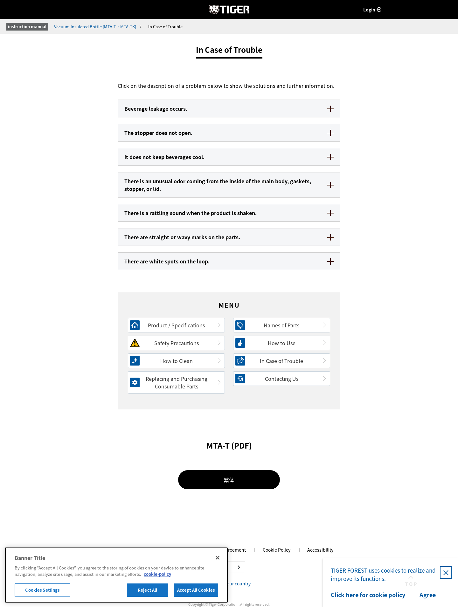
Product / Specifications (176, 325)
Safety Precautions (176, 343)
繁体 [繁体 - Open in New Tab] (229, 480)
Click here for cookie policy (368, 594)
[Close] (218, 558)
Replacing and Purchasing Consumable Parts (176, 382)
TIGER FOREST (229, 9)
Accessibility (320, 550)
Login (369, 9)
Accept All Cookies (196, 590)
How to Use (281, 343)
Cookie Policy (276, 550)
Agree (428, 594)
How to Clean (176, 361)
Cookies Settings (42, 590)
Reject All (147, 590)
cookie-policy (157, 574)
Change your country (229, 583)
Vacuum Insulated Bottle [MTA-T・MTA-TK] (95, 27)
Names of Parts (281, 325)
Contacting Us (281, 378)
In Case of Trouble (281, 361)
